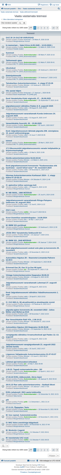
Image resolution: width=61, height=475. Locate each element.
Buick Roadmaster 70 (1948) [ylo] (25, 94)
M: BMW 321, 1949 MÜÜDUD (18, 240)
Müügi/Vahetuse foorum (21, 41)
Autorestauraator (30, 47)
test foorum (17, 403)
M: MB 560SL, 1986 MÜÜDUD (19, 193)
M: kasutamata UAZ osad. (17, 438)
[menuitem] (8, 4)
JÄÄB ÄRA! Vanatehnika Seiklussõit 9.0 (23, 233)
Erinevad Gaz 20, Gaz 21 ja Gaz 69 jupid (23, 267)
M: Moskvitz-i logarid (15, 430)
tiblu (25, 219)
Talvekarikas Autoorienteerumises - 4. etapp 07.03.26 (29, 83)
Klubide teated (18, 49)
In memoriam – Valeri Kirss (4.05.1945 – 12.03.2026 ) (29, 45)
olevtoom (27, 304)
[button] (30, 28)
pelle (25, 402)
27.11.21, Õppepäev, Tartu (17, 407)
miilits (26, 212)
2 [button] (38, 28)
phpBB (22, 467)
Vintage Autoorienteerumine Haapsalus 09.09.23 (27, 275)
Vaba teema (17, 396)
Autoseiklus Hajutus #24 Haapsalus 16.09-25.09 (27, 327)
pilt (7, 400)
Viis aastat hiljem (13, 91)
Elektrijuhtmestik (13, 76)
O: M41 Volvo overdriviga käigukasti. (22, 423)
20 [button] (53, 28)
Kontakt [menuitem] (31, 461)
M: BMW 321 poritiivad (16, 225)
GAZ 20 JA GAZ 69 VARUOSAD (20, 38)
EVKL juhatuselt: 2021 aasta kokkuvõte (23, 392)
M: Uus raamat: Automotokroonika (21, 415)
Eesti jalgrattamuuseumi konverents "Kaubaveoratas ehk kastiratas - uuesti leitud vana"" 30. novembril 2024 (31, 167)
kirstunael (27, 39)
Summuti (10, 53)
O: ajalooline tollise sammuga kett (21, 185)
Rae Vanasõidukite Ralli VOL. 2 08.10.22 (23, 319)
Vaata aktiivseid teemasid (29, 12)
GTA (38, 465)
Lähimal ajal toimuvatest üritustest (21, 362)
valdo (26, 108)
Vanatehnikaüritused (20, 87)
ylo (25, 269)
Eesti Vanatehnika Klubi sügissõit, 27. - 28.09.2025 (28, 98)
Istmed (9, 141)
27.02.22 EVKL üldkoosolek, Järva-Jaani (24, 377)
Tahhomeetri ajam (14, 60)
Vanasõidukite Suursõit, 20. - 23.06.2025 (24, 123)
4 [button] (44, 28)
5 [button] (47, 28)
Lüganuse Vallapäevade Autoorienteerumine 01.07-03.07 (31, 354)
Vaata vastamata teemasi (9, 12)
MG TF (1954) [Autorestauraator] (24, 56)
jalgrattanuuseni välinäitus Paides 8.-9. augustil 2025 (29, 106)
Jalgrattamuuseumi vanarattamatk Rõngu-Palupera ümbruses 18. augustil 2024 (29, 201)
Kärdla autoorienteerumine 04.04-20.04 (23, 158)
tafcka (26, 424)
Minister (26, 85)
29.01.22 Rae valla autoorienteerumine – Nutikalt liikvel (30, 385)
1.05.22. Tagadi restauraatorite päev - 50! (24, 369)
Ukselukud (10, 68)
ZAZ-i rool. (10, 210)
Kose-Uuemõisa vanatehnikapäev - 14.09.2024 (26, 218)
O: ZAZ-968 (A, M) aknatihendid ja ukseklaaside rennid (30, 302)
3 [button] (41, 28)
